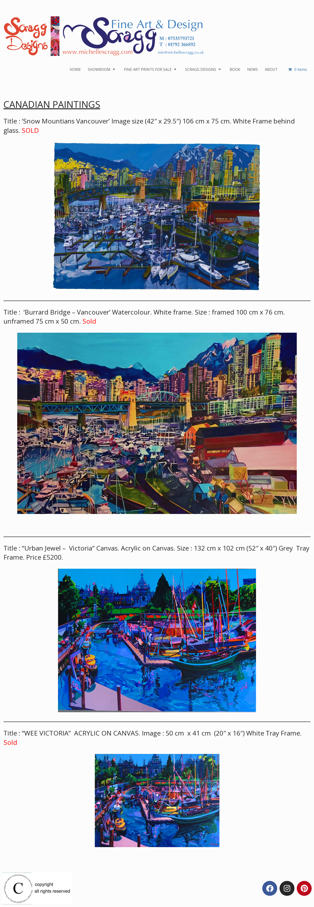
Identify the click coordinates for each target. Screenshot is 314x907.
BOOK (234, 69)
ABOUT (271, 69)
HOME (74, 69)
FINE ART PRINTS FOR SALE (150, 69)
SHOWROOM (101, 69)
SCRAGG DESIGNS (203, 69)
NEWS (252, 69)
